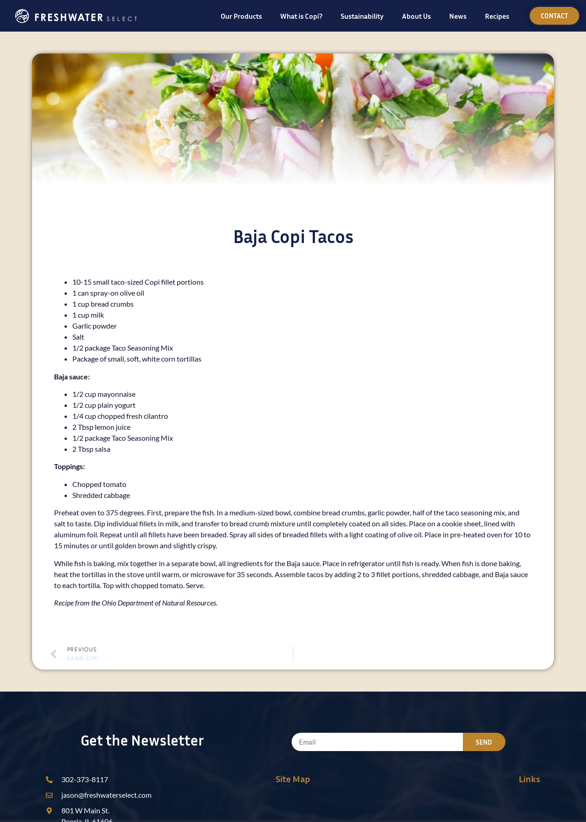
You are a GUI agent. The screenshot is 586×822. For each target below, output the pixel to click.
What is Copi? (301, 16)
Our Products (241, 16)
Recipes (497, 16)
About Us (416, 16)
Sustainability (362, 16)
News (458, 16)
